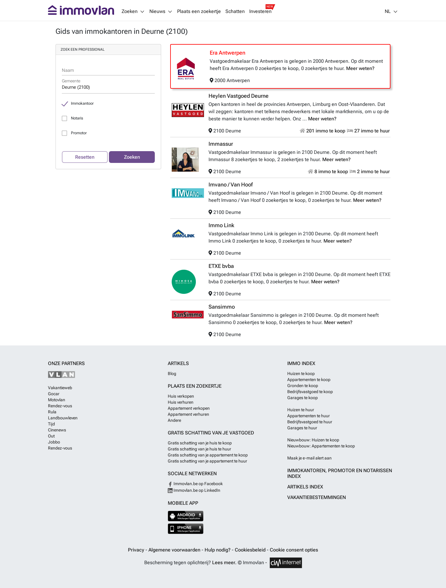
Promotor (79, 133)
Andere (174, 420)
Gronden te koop (302, 385)
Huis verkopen (181, 396)
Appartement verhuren (188, 414)
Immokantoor (82, 103)
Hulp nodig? (218, 550)
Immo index (301, 363)
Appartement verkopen (189, 408)
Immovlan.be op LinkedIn (194, 490)
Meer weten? (360, 68)
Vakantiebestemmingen (316, 497)
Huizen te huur (300, 409)
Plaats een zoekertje (199, 11)
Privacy (136, 550)
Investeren (260, 11)
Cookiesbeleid (251, 550)
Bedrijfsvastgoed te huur (309, 421)
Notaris (77, 118)
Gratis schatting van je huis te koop (200, 442)
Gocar (53, 393)
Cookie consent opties (294, 550)
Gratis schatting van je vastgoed (211, 433)
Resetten (84, 157)
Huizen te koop (301, 373)
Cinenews (57, 429)
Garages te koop (302, 397)
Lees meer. (224, 562)
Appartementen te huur (308, 415)
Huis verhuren (180, 402)
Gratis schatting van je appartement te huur (207, 461)
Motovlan (56, 399)
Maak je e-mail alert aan (309, 458)
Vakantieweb (60, 387)
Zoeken (132, 157)
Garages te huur (302, 427)
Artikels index (305, 487)
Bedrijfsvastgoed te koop (310, 391)
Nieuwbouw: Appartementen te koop (321, 445)
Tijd (51, 423)
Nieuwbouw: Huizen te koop (313, 439)
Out (51, 436)
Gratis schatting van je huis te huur (199, 449)
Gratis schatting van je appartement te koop (208, 455)
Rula (52, 411)
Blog (172, 373)
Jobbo (54, 442)
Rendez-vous (60, 405)
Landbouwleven (63, 417)
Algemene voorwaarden (175, 550)
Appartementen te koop (308, 379)
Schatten (235, 11)
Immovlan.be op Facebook (195, 483)
